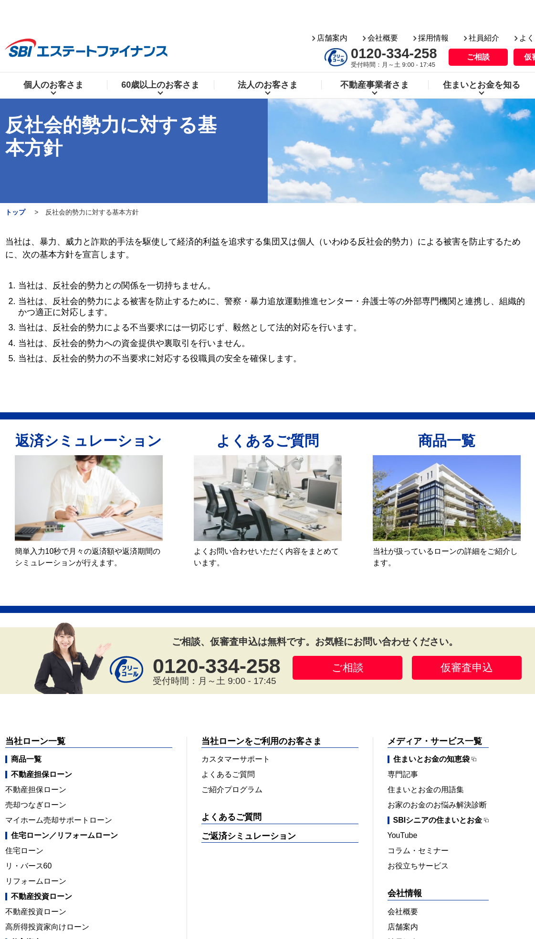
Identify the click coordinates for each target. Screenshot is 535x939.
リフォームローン (35, 881)
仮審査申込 (467, 668)
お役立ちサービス (418, 866)
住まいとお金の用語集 (426, 790)
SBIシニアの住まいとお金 (438, 820)
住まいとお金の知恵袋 (431, 759)
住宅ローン (24, 851)
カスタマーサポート (235, 759)
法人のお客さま (268, 56)
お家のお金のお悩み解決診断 (437, 805)
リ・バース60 (28, 866)
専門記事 (403, 774)
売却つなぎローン (35, 805)
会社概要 (382, 9)
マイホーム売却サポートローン (58, 820)
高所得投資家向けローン (47, 927)
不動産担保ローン (35, 790)
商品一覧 (26, 759)
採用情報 (433, 9)
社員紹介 (484, 9)
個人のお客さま (53, 56)
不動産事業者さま (374, 56)
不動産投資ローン (35, 912)
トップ (15, 212)
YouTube (403, 835)
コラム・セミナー (418, 851)
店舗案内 (332, 9)
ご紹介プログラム (231, 790)
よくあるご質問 (228, 774)
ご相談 (478, 28)
